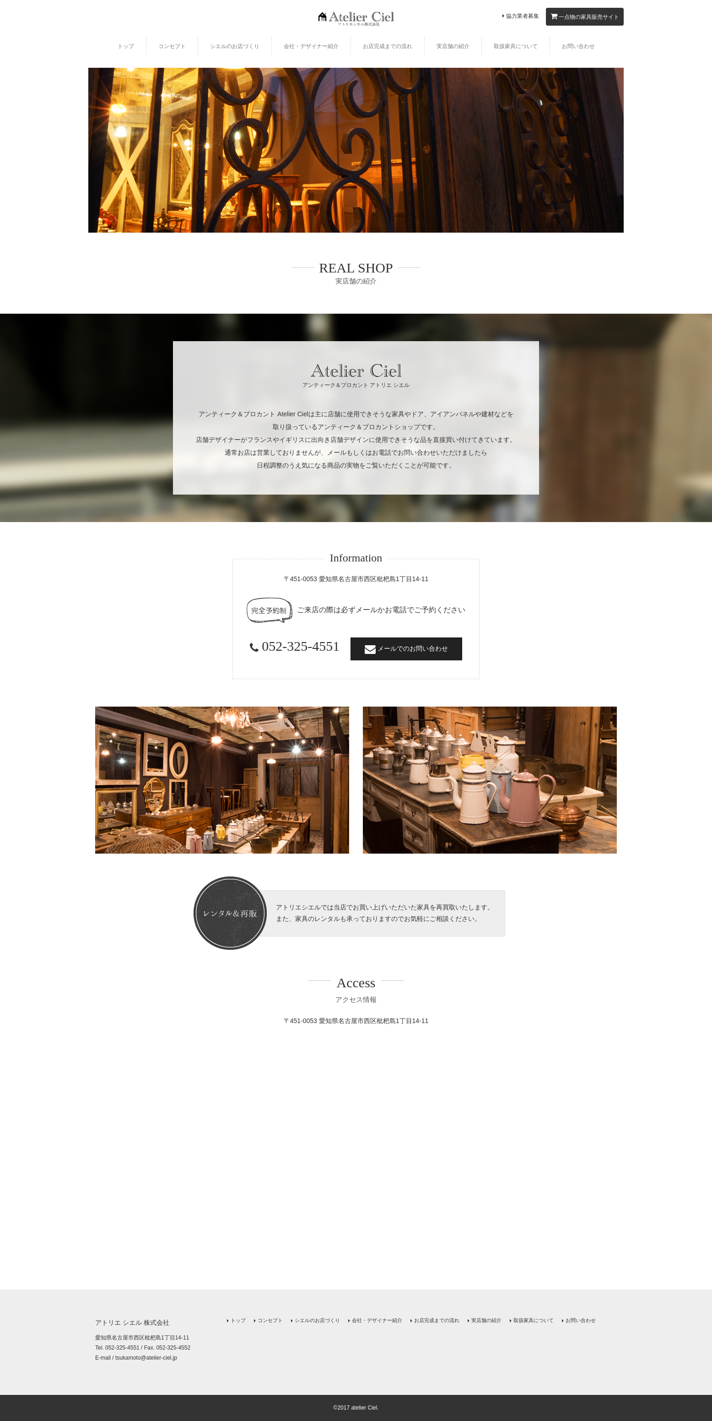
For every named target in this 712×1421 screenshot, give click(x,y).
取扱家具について (516, 46)
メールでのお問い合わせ (406, 648)
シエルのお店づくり (234, 46)
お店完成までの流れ (387, 46)
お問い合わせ (578, 46)
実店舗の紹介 (453, 46)
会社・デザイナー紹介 (311, 46)
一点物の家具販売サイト (584, 16)
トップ (126, 46)
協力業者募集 (520, 16)
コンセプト (172, 46)
